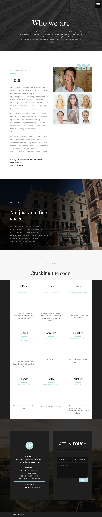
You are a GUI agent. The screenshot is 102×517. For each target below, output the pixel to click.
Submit (83, 480)
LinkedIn (36, 487)
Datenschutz (20, 514)
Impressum (13, 514)
